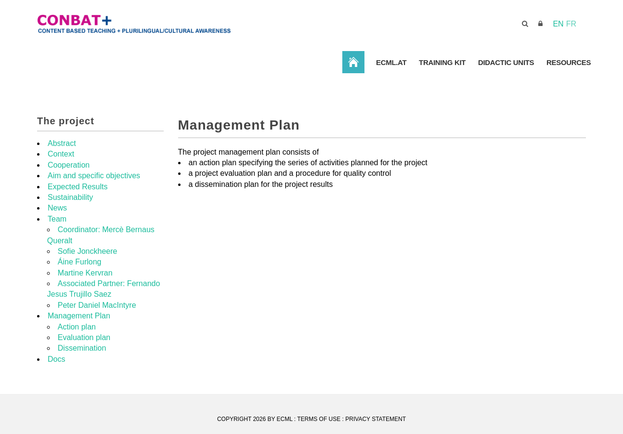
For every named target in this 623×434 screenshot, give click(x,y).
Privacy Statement (375, 419)
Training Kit (441, 62)
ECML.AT (390, 62)
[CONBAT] (186, 23)
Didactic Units (506, 62)
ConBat (352, 62)
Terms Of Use (318, 419)
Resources (568, 62)
